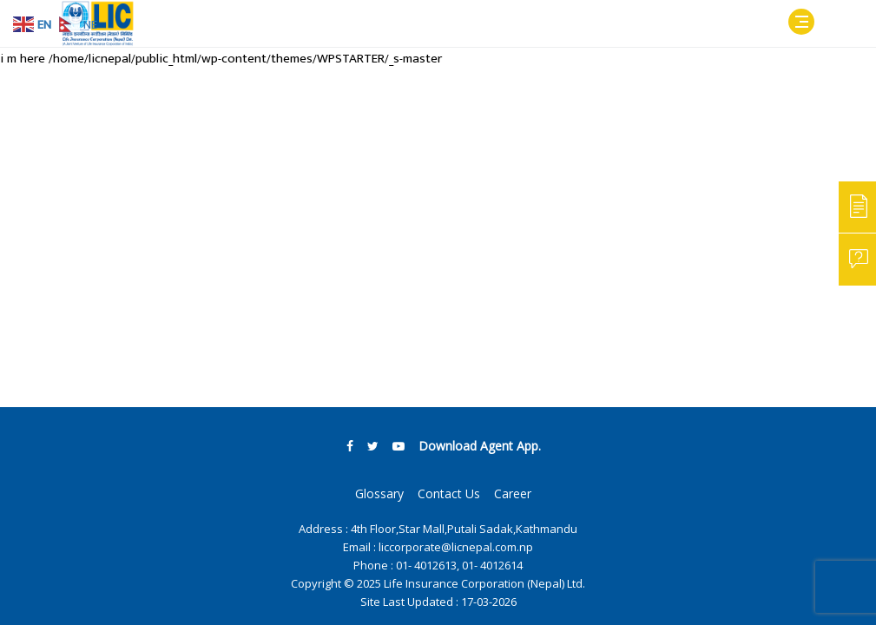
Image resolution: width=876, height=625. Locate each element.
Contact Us (449, 493)
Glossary (379, 493)
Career (512, 493)
